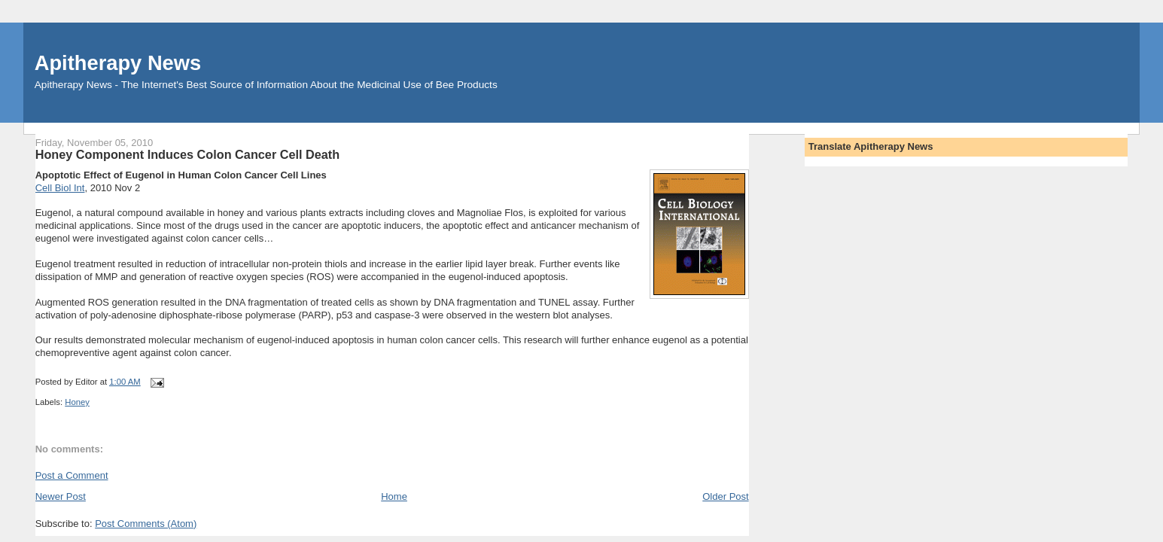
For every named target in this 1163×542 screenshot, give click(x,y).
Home (394, 496)
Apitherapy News (118, 63)
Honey (77, 401)
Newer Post (60, 496)
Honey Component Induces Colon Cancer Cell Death (187, 154)
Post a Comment (71, 475)
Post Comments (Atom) (145, 523)
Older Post (725, 496)
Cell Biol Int (60, 187)
